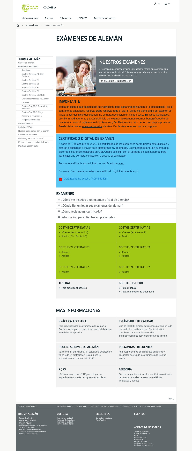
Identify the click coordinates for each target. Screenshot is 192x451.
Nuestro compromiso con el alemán (33, 131)
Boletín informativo (154, 406)
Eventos (139, 414)
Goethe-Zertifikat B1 (30, 84)
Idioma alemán (30, 18)
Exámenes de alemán (28, 66)
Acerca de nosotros (104, 18)
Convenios (138, 439)
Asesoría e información (32, 116)
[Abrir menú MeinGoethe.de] (157, 4)
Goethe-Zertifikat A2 (30, 80)
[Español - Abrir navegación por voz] (167, 3)
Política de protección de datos (86, 406)
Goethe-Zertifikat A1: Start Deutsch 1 (33, 75)
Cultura (49, 18)
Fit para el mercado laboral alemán (33, 142)
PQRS (136, 435)
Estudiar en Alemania (27, 135)
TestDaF (25, 102)
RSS (142, 406)
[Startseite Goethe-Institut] (30, 8)
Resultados (26, 70)
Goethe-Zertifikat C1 (30, 91)
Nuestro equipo (140, 437)
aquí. (121, 163)
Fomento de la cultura (65, 420)
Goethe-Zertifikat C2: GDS (33, 95)
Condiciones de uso (129, 406)
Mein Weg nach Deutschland (30, 138)
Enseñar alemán (25, 123)
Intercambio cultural (65, 418)
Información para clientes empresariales (88, 217)
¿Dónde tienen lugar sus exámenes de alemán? (92, 205)
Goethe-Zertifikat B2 (30, 87)
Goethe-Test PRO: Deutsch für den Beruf (35, 107)
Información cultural (65, 422)
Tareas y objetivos (141, 431)
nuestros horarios (92, 126)
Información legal (64, 406)
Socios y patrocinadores (143, 445)
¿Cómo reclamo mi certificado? (81, 211)
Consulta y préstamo (104, 418)
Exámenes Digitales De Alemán (35, 99)
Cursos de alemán (26, 63)
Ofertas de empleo (141, 441)
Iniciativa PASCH (25, 127)
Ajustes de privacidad (109, 406)
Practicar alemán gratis (28, 146)
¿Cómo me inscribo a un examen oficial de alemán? (95, 199)
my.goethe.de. (120, 147)
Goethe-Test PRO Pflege (32, 112)
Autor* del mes (101, 420)
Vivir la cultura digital (65, 424)
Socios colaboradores (143, 443)
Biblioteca (65, 18)
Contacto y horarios (142, 433)
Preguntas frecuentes (31, 120)
